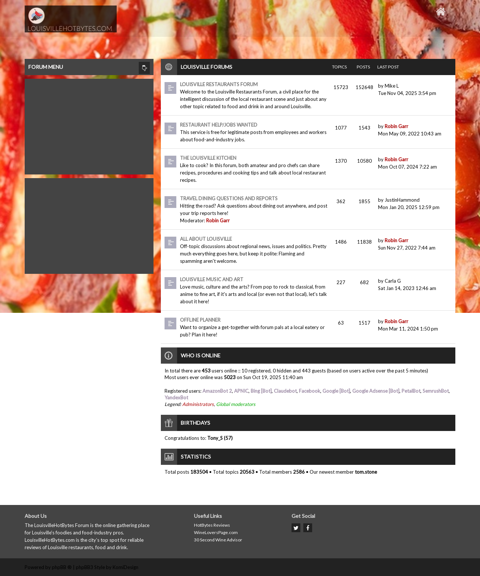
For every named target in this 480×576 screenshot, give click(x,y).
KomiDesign (125, 567)
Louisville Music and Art (211, 279)
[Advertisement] (89, 125)
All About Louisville (206, 239)
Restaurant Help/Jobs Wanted (218, 125)
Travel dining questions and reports (229, 198)
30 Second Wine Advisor (218, 540)
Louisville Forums (206, 67)
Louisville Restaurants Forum (219, 84)
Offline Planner (200, 320)
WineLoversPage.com (216, 532)
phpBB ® (62, 567)
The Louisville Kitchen (208, 158)
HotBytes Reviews (212, 525)
